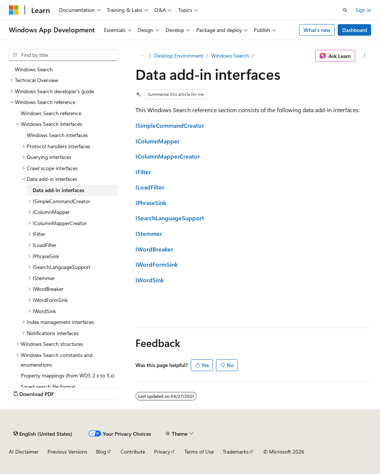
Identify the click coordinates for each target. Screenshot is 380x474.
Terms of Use (199, 451)
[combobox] (63, 55)
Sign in (363, 9)
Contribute (133, 451)
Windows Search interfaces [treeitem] (57, 135)
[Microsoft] (14, 10)
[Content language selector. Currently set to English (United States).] (43, 433)
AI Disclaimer (24, 451)
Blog (101, 451)
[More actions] (364, 56)
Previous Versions (67, 451)
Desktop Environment (178, 55)
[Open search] (345, 10)
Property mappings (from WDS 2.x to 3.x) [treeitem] (67, 375)
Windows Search (230, 55)
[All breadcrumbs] (141, 56)
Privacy (162, 451)
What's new (317, 29)
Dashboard (354, 29)
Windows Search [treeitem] (34, 69)
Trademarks (236, 451)
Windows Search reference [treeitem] (51, 113)
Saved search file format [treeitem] (48, 386)
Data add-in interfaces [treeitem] (58, 190)
